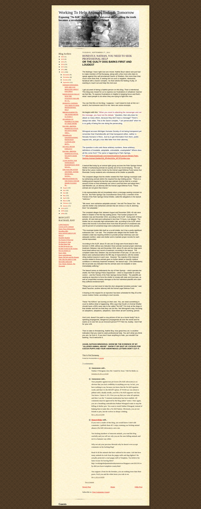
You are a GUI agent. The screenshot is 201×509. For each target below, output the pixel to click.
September (66, 82)
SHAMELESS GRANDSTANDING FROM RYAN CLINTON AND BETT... (70, 139)
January (65, 206)
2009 (62, 211)
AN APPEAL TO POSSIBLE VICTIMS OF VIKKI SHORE (71, 121)
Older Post (138, 487)
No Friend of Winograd (66, 240)
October (65, 80)
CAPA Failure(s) (64, 224)
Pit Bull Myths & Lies (65, 246)
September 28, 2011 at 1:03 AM (99, 374)
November (66, 77)
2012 (62, 69)
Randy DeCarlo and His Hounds (69, 257)
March (65, 200)
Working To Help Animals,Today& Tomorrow (96, 12)
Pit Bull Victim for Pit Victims (68, 248)
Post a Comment (89, 482)
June (64, 193)
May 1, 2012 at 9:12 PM (97, 414)
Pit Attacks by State (65, 242)
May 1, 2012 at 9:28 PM (97, 477)
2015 (62, 62)
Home (113, 487)
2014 (62, 64)
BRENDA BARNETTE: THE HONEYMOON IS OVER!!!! (70, 114)
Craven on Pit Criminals (66, 226)
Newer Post (86, 487)
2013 (62, 67)
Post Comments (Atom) (101, 492)
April (65, 198)
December (66, 74)
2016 (62, 59)
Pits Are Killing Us (64, 250)
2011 (62, 72)
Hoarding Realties (64, 237)
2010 (62, 208)
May (64, 195)
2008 (62, 213)
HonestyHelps (96, 420)
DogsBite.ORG (63, 231)
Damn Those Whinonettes (67, 229)
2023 (62, 56)
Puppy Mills (62, 253)
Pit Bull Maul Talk (64, 244)
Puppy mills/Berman (65, 255)
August (65, 188)
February (66, 203)
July (64, 190)
